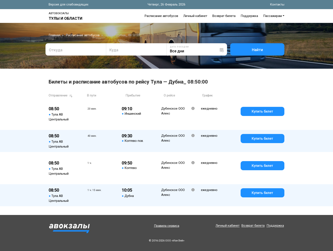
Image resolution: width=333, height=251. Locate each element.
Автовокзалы (59, 13)
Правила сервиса (166, 226)
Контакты (277, 4)
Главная (54, 35)
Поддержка (249, 16)
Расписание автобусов (161, 16)
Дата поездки (179, 47)
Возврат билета (224, 16)
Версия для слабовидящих (68, 4)
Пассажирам (272, 16)
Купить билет (262, 111)
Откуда (55, 50)
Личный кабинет (195, 16)
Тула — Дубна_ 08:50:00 (122, 35)
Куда (113, 50)
